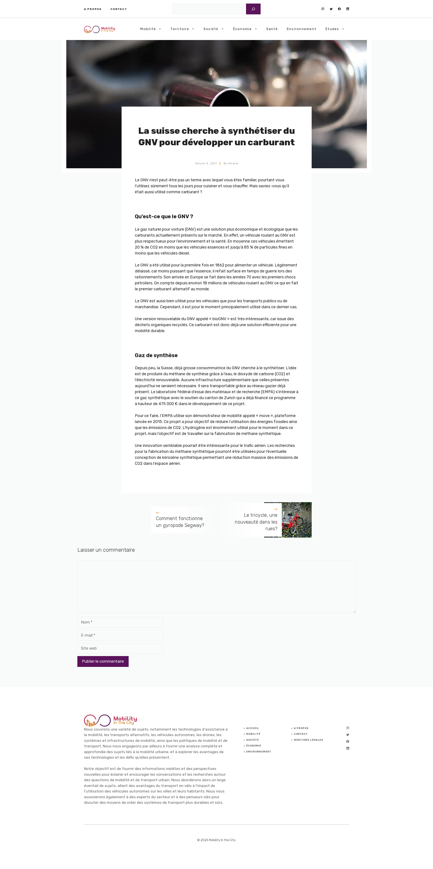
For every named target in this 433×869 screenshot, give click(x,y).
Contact (119, 9)
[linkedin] (347, 9)
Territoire (184, 29)
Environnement (302, 29)
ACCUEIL (252, 728)
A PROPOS (301, 728)
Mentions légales (308, 740)
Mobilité (153, 29)
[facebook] (339, 9)
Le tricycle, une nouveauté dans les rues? (256, 522)
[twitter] (331, 9)
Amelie (233, 163)
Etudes (337, 29)
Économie (247, 29)
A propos (93, 9)
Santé (272, 29)
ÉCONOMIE (253, 745)
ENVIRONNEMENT (258, 751)
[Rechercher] (253, 9)
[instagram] (322, 9)
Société (216, 29)
